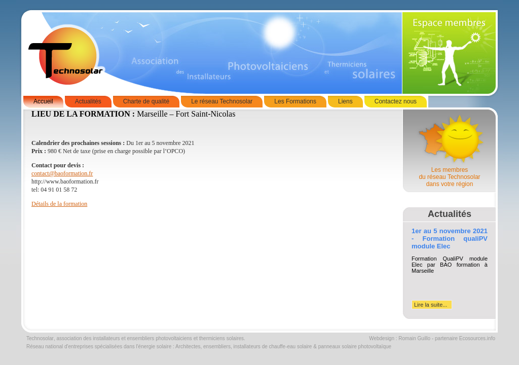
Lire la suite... (430, 305)
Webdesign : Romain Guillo (399, 338)
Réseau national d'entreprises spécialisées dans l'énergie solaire (98, 346)
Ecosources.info (477, 338)
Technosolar (40, 338)
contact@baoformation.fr (62, 173)
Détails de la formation (59, 203)
